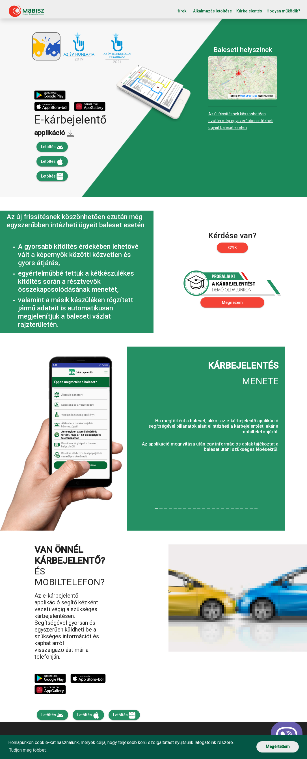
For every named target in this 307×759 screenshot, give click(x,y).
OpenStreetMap (248, 95)
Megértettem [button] (278, 746)
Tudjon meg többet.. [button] (28, 750)
